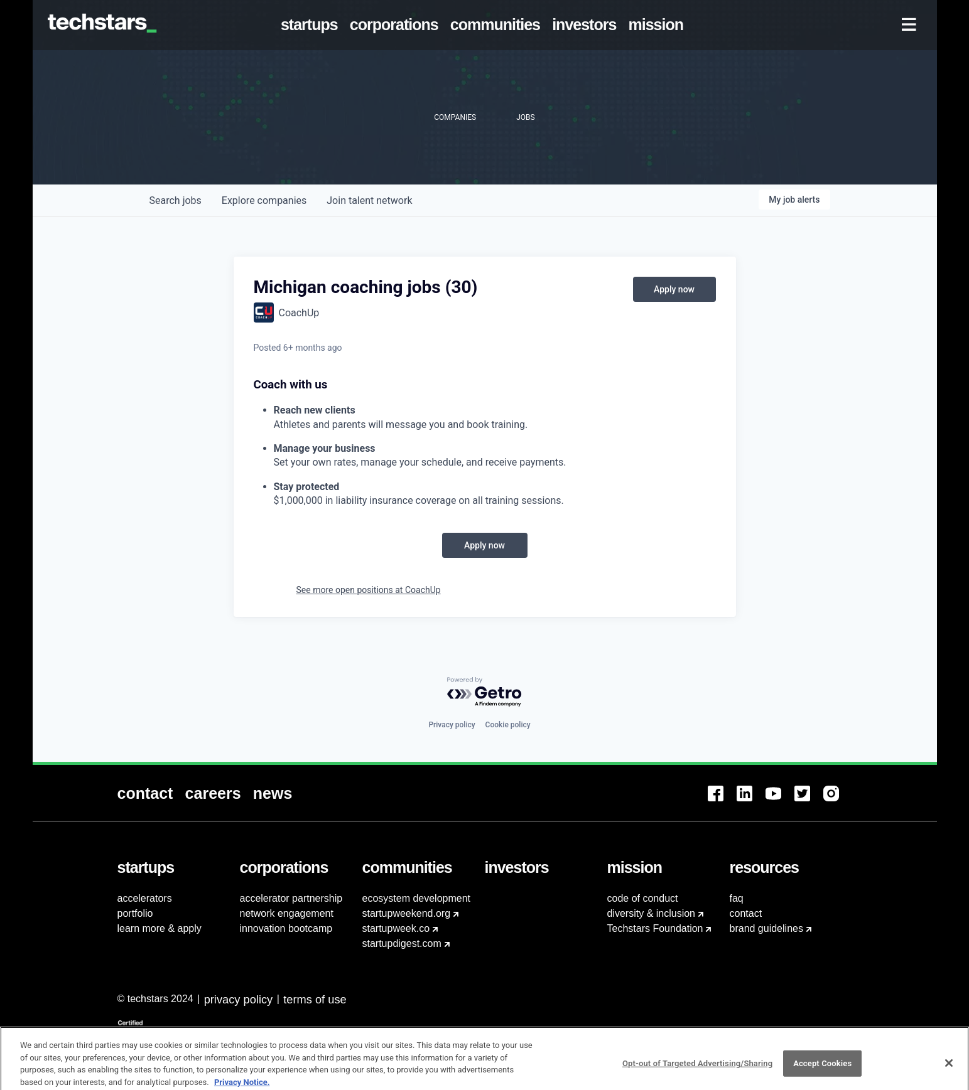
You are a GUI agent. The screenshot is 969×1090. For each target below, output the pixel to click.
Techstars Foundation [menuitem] (655, 928)
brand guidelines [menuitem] (766, 928)
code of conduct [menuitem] (642, 898)
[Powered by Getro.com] (484, 692)
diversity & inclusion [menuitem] (651, 913)
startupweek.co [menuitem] (396, 928)
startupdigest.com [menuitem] (401, 943)
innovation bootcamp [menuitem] (286, 928)
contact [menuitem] (746, 913)
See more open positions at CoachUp (368, 590)
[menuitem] (311, 25)
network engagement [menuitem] (286, 913)
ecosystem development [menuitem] (416, 898)
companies (264, 200)
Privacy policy (451, 724)
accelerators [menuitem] (144, 898)
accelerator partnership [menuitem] (291, 898)
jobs (175, 200)
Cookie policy (508, 724)
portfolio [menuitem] (135, 913)
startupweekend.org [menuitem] (406, 913)
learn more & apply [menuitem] (159, 928)
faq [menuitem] (737, 898)
